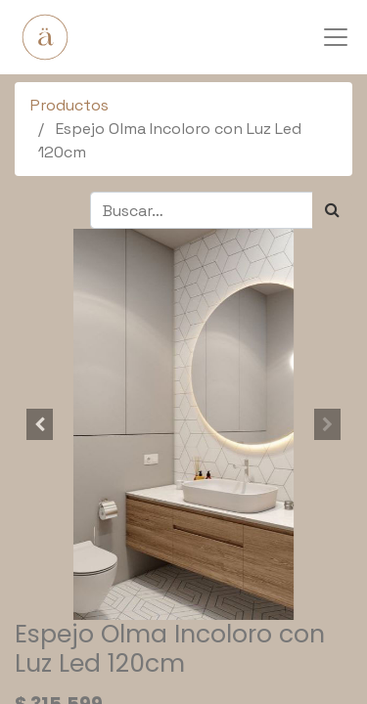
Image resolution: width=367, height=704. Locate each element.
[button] (40, 424)
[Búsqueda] (332, 210)
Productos (69, 105)
